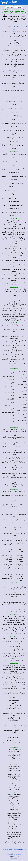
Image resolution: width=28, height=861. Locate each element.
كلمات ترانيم (9, 849)
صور (3, 849)
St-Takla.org (4, 5)
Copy (11, 856)
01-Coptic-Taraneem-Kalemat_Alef (20, 5)
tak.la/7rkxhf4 (14, 858)
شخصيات (17, 849)
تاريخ (22, 849)
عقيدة (25, 849)
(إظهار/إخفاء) (9, 26)
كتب (20, 849)
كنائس (15, 849)
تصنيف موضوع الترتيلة (20, 26)
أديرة (12, 849)
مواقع (14, 850)
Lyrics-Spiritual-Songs (10, 5)
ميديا (5, 849)
